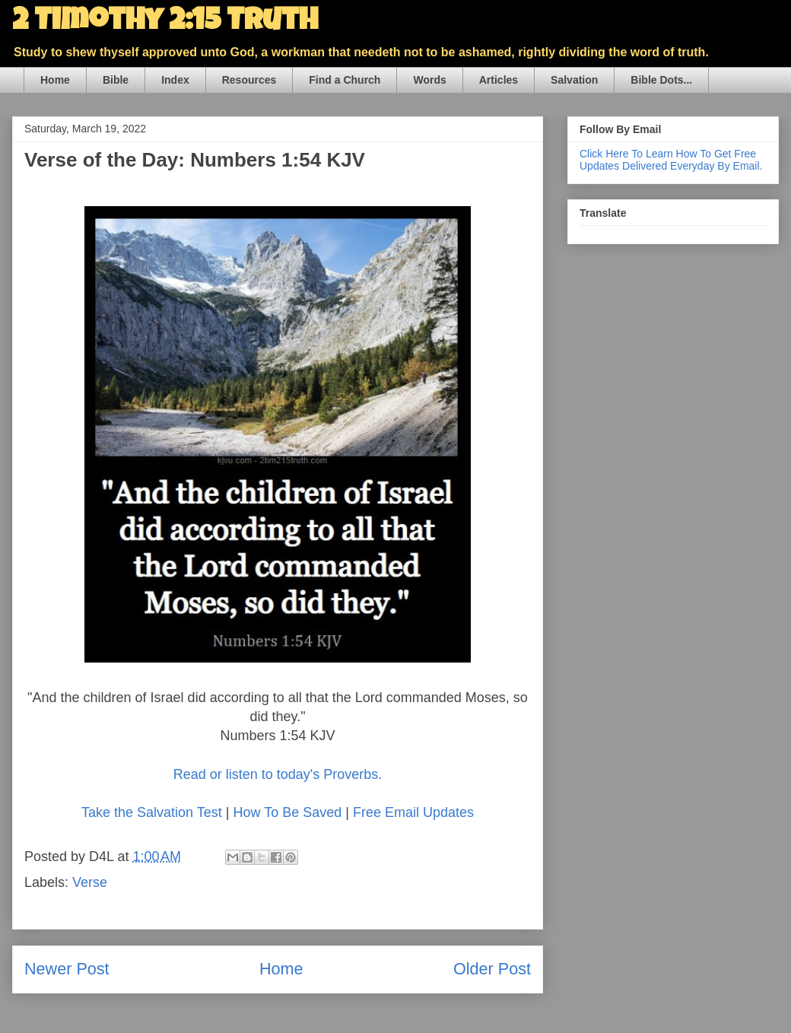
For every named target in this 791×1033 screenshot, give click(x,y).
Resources (249, 80)
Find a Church (344, 80)
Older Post (492, 968)
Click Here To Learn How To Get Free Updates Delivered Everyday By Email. (671, 160)
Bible (116, 80)
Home (55, 80)
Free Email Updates (413, 812)
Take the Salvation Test (151, 812)
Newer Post (67, 968)
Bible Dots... (661, 80)
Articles (498, 80)
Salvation (574, 80)
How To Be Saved (287, 812)
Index (175, 80)
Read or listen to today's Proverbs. (278, 774)
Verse (89, 882)
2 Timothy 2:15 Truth (165, 23)
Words (429, 80)
